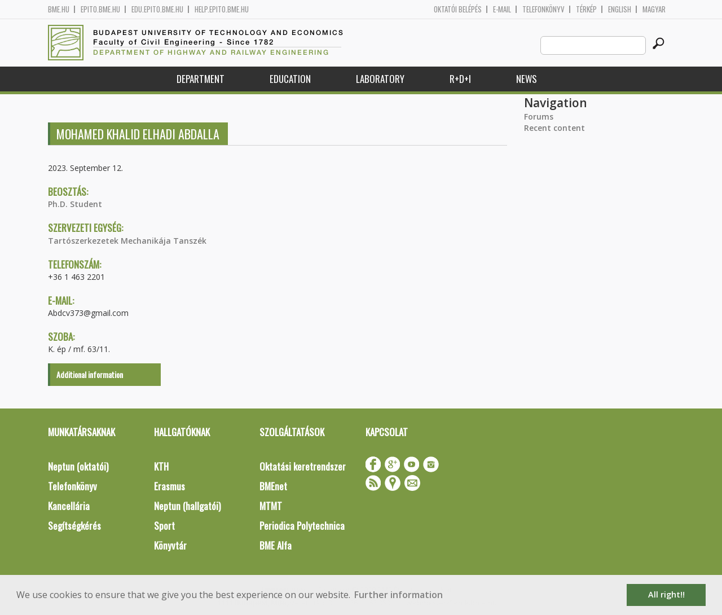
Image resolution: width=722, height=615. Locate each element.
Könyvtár (170, 545)
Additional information (89, 374)
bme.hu (58, 9)
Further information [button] (398, 594)
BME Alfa (275, 545)
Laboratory (380, 79)
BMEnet (273, 486)
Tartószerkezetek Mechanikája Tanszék (127, 240)
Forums (538, 116)
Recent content (554, 127)
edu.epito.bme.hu (157, 9)
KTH (161, 466)
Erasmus (169, 486)
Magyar (654, 9)
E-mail (502, 9)
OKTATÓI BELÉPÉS (458, 9)
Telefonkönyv (543, 9)
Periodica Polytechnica (302, 526)
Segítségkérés (74, 526)
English (619, 9)
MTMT (270, 506)
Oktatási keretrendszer (302, 466)
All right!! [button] (666, 594)
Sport (164, 526)
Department (200, 79)
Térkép (586, 9)
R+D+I (460, 79)
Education (290, 79)
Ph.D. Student (75, 204)
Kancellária (69, 506)
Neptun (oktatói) (78, 466)
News (526, 79)
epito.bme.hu (100, 9)
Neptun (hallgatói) (187, 506)
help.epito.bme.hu (222, 9)
